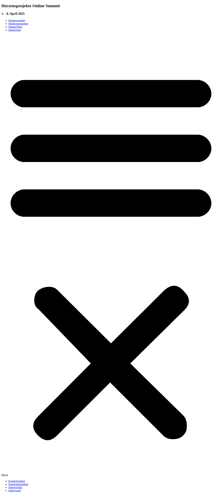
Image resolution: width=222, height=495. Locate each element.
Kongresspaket (16, 20)
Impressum (14, 29)
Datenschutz (15, 26)
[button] (111, 255)
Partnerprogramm (18, 23)
